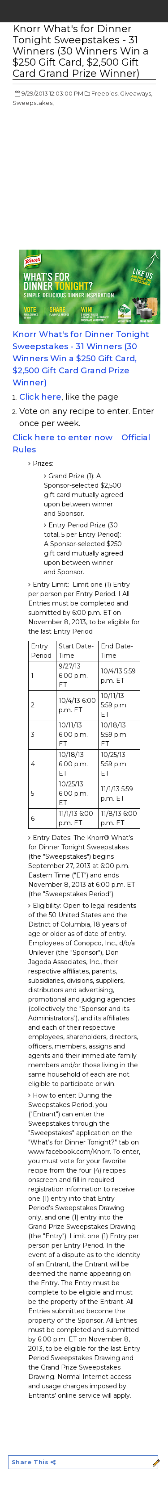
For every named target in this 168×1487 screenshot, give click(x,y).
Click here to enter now (62, 438)
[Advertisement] (88, 179)
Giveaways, (136, 93)
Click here (40, 397)
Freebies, (105, 93)
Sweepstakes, (33, 102)
